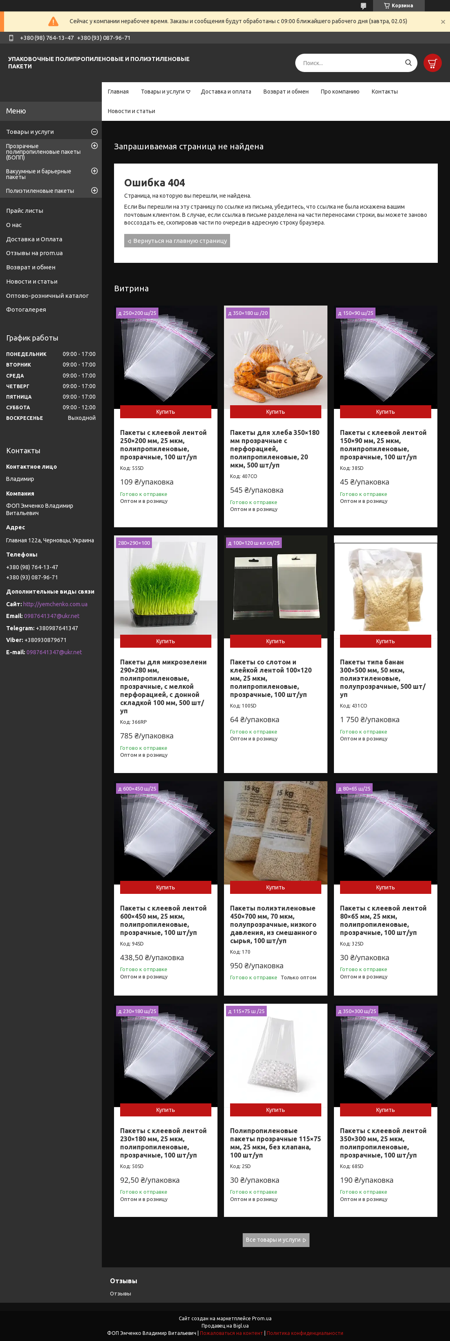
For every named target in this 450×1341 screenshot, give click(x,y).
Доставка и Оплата (34, 239)
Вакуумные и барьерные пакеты (38, 174)
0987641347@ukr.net (51, 616)
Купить (165, 411)
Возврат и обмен (286, 91)
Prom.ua (262, 1318)
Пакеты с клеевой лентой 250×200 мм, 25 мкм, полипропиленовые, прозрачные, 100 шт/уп (163, 445)
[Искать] (408, 63)
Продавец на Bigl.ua (225, 1325)
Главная (118, 91)
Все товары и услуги (273, 1239)
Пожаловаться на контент (231, 1333)
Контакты (385, 91)
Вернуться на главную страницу (180, 240)
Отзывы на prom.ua (34, 252)
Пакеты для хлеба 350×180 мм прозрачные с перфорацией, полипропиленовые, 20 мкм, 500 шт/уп (274, 449)
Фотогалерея (26, 309)
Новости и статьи (131, 111)
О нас (14, 224)
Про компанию (340, 91)
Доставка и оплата (226, 91)
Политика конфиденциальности (305, 1333)
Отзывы (120, 1293)
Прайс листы (24, 210)
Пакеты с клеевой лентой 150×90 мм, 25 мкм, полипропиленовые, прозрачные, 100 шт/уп (383, 445)
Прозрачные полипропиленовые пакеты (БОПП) (43, 152)
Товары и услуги (162, 91)
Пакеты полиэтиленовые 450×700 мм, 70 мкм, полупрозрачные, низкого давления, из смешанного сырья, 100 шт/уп (273, 924)
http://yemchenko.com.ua (55, 604)
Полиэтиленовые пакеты (40, 191)
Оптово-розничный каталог (47, 295)
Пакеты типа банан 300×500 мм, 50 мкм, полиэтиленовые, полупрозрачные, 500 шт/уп (383, 678)
